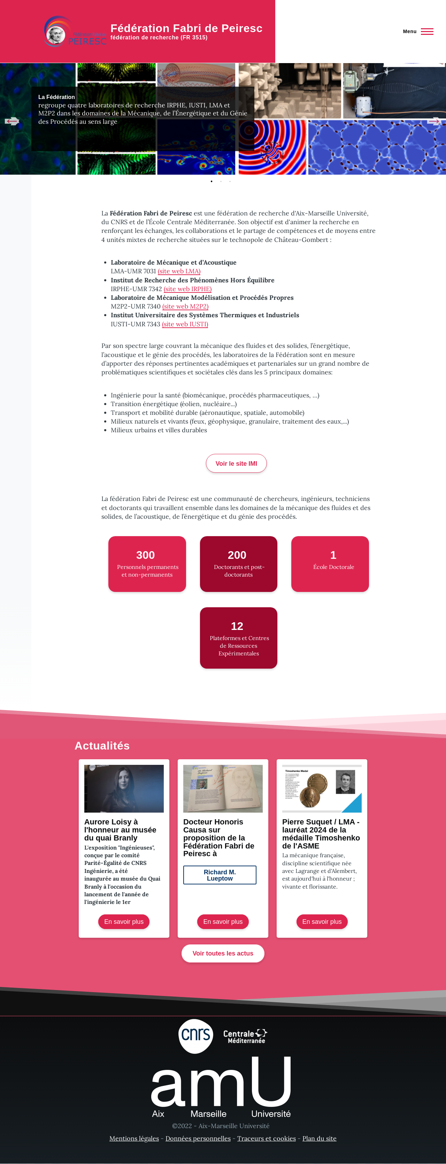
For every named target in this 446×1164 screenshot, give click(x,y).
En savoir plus (126, 923)
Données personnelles (198, 1138)
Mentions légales (134, 1138)
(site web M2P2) (185, 306)
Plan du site (319, 1138)
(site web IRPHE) (188, 289)
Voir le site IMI (236, 463)
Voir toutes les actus (223, 953)
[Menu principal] (416, 31)
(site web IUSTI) (185, 324)
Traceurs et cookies (266, 1138)
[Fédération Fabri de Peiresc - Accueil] (153, 31)
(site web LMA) (179, 271)
